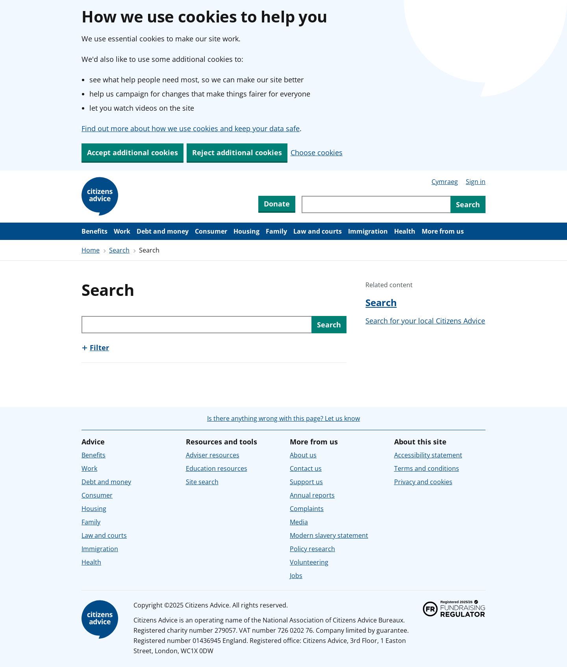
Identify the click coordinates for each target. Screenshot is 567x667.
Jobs (296, 575)
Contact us (306, 468)
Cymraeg (445, 181)
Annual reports (312, 495)
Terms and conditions (426, 468)
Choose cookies (317, 152)
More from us (443, 231)
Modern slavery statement (329, 535)
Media (299, 522)
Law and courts (317, 231)
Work (122, 231)
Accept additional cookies (132, 152)
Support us (306, 481)
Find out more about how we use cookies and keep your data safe (191, 128)
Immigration (368, 231)
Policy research (312, 548)
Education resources (216, 468)
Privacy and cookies (423, 481)
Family (276, 231)
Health (404, 231)
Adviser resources (212, 455)
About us (303, 455)
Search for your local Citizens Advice (425, 320)
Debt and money (163, 231)
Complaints (307, 508)
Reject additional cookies (237, 152)
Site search (202, 481)
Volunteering (309, 562)
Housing (246, 231)
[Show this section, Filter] (95, 347)
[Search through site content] (376, 204)
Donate (277, 203)
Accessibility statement (428, 455)
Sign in (475, 181)
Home (91, 250)
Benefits (94, 231)
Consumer (211, 231)
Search (119, 250)
